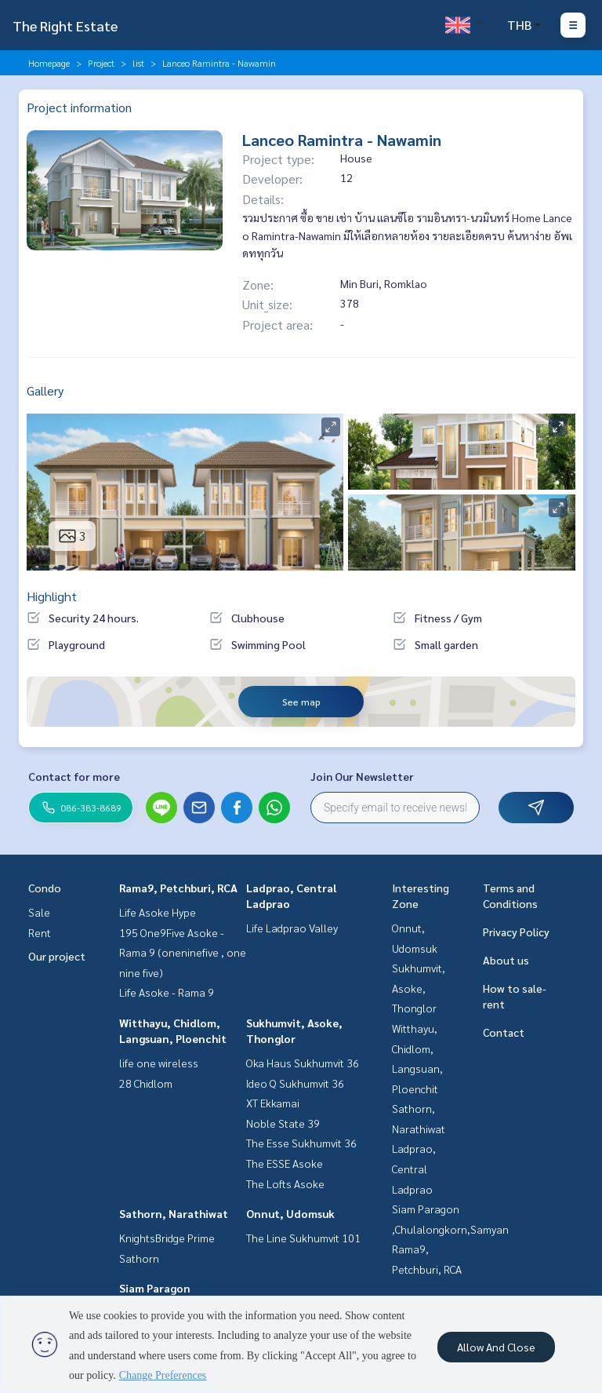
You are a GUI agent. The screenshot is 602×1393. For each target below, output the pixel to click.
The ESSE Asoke (284, 1163)
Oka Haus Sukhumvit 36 (302, 1063)
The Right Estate (65, 25)
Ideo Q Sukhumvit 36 (295, 1083)
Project (101, 63)
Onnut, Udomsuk (290, 1213)
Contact (503, 1032)
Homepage (49, 63)
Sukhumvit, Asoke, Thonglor (418, 988)
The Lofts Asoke (285, 1183)
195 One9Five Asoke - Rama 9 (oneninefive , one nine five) (182, 952)
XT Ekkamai (272, 1103)
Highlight (52, 596)
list (138, 63)
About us (506, 960)
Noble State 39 (283, 1123)
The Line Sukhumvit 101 (303, 1238)
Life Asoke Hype (157, 912)
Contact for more (74, 776)
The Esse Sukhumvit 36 (301, 1143)
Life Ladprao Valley (292, 928)
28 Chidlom (145, 1083)
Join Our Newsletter (362, 776)
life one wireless (158, 1063)
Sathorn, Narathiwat (173, 1213)
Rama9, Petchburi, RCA (178, 888)
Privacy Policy (516, 931)
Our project (56, 956)
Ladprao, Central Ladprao (414, 1168)
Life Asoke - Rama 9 (166, 992)
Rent (39, 932)
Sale (39, 912)
